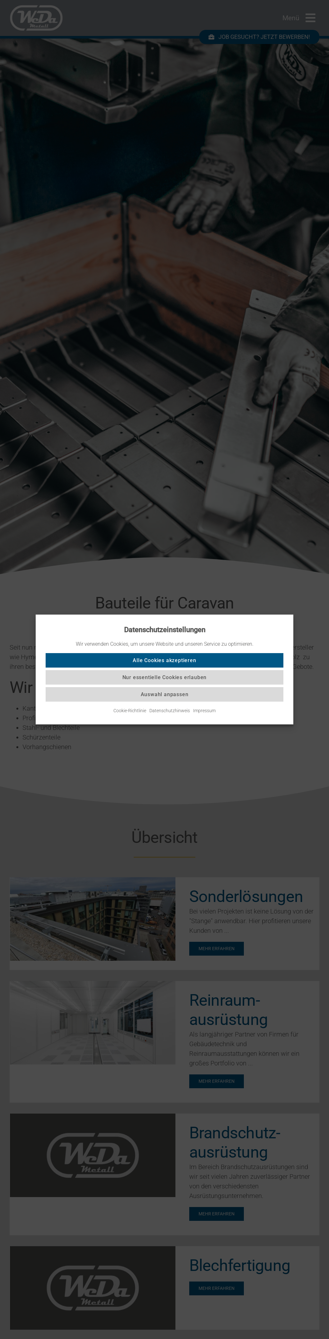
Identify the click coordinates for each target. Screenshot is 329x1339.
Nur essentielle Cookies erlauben (164, 677)
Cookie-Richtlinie (129, 710)
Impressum (204, 710)
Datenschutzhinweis (169, 710)
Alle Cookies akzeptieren (164, 660)
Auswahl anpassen (165, 694)
